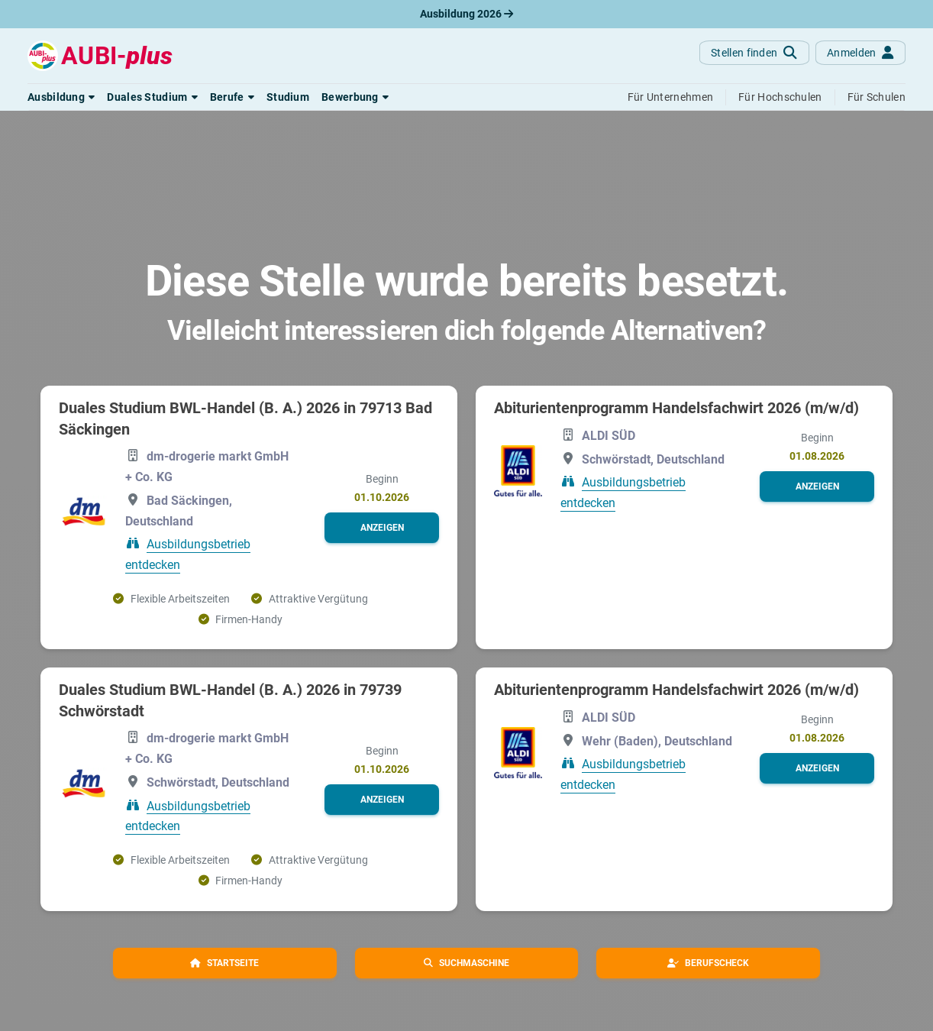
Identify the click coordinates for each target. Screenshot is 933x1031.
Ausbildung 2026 (466, 14)
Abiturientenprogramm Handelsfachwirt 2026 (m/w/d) (676, 408)
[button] (61, 97)
